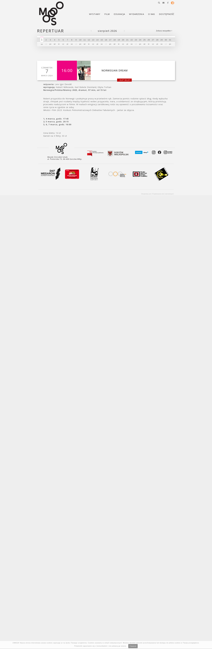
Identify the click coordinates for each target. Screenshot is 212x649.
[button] (159, 3)
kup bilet (125, 80)
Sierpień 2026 (107, 30)
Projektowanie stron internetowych (163, 194)
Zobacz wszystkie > (164, 31)
